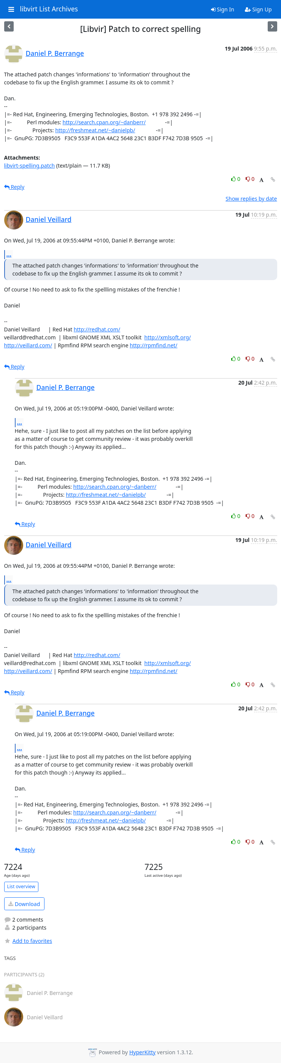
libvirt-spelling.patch (29, 165)
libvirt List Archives (49, 9)
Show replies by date (251, 198)
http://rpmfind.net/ (153, 345)
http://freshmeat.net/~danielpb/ (95, 130)
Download (24, 904)
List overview (21, 886)
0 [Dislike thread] (250, 178)
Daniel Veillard (48, 219)
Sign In (222, 9)
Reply (14, 186)
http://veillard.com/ (28, 345)
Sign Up (258, 9)
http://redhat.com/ (97, 329)
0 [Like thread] (236, 178)
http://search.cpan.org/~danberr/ (104, 122)
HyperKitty (142, 1052)
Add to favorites (28, 940)
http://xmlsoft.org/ (167, 337)
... (9, 254)
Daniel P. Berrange (55, 53)
